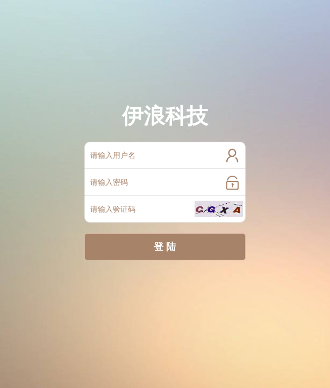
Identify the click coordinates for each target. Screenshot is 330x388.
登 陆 (165, 246)
